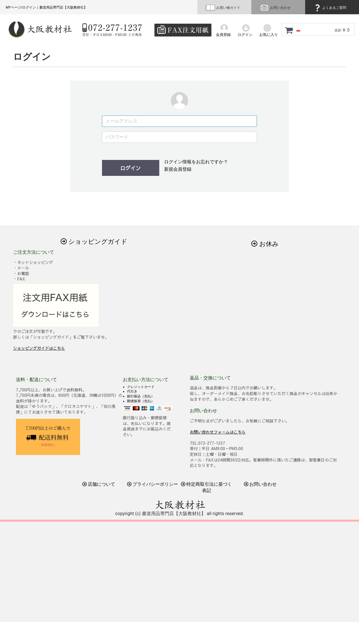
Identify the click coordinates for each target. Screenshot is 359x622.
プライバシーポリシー (152, 484)
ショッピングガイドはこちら (39, 348)
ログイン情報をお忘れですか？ (196, 161)
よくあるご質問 (329, 8)
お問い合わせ (275, 8)
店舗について (98, 484)
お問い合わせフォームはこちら (218, 432)
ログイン (130, 168)
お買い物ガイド (222, 8)
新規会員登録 (177, 169)
